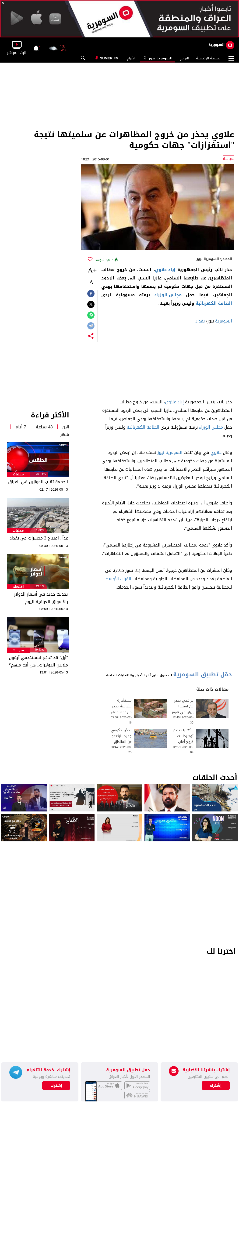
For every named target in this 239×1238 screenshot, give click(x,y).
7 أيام (20, 427)
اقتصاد (18, 587)
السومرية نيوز (157, 58)
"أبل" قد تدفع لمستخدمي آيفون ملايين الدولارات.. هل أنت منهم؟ (38, 661)
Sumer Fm (109, 58)
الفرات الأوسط (118, 579)
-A (92, 282)
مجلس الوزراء (168, 295)
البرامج (184, 58)
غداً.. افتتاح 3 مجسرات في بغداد (39, 538)
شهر (64, 434)
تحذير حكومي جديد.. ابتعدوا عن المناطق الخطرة (121, 739)
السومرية (223, 321)
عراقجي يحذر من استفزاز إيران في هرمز (182, 706)
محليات (18, 474)
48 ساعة (44, 427)
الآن (65, 427)
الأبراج (131, 58)
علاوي (216, 452)
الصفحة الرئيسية (208, 58)
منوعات (18, 650)
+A (92, 270)
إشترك (56, 1085)
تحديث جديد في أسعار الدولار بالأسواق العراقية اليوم (41, 597)
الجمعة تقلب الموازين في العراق (38, 481)
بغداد (200, 321)
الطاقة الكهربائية (214, 303)
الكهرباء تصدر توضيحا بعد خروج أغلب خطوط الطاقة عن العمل (182, 742)
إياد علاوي (165, 270)
